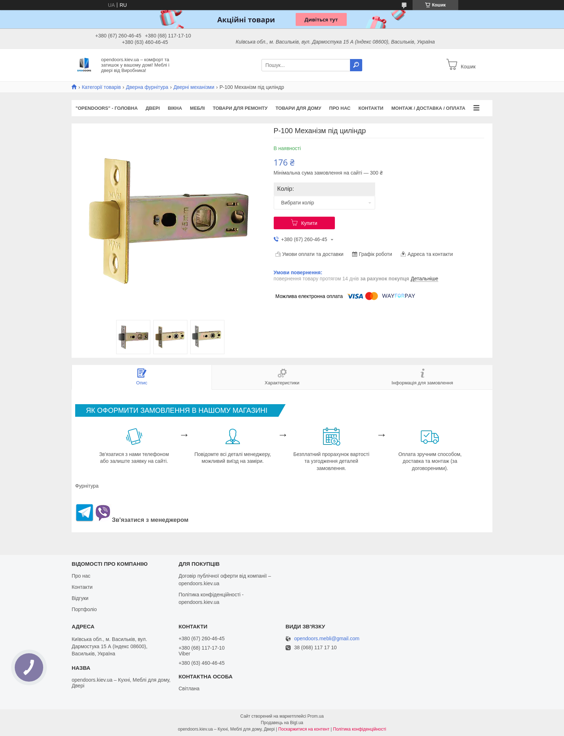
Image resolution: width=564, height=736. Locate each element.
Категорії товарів (101, 87)
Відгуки (80, 598)
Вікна (175, 108)
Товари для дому (298, 108)
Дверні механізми (193, 87)
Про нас (339, 108)
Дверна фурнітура (147, 87)
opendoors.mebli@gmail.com (327, 638)
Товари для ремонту (240, 108)
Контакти (370, 108)
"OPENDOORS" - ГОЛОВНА (107, 108)
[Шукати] (356, 65)
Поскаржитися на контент (303, 729)
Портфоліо (84, 609)
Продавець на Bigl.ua (282, 722)
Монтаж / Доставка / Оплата (428, 108)
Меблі (197, 108)
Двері (153, 108)
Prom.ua (316, 716)
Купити (309, 223)
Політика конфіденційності (359, 729)
